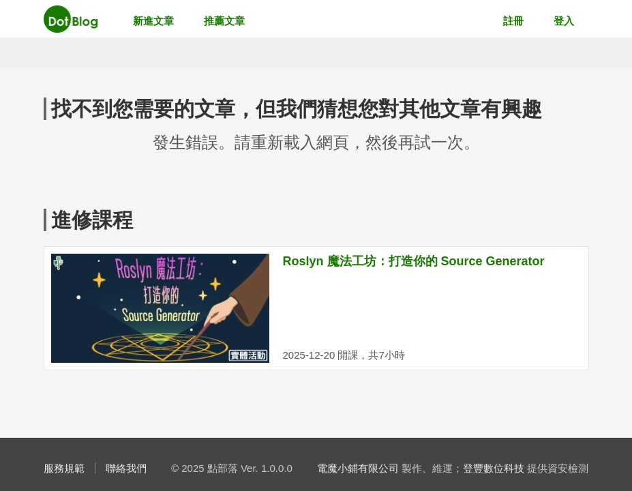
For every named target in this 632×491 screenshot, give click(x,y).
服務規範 (64, 468)
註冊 (513, 21)
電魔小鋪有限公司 (358, 468)
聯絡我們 (126, 468)
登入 (564, 21)
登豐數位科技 (493, 468)
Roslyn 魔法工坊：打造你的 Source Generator (414, 261)
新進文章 (153, 21)
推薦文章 (224, 21)
